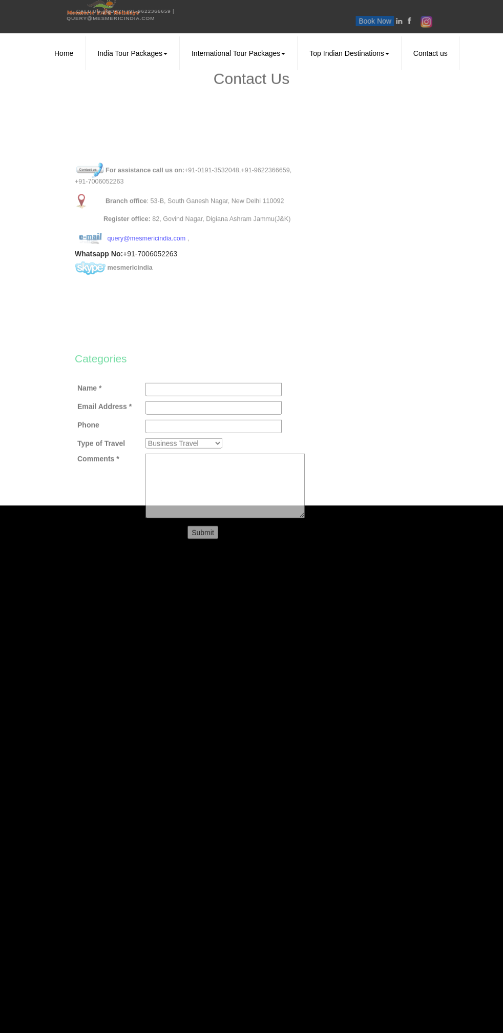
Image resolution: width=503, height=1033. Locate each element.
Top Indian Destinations (349, 53)
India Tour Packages (132, 53)
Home (63, 53)
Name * (89, 435)
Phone (88, 472)
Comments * (98, 506)
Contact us (430, 53)
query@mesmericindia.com (52, 18)
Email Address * (104, 454)
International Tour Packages (238, 53)
